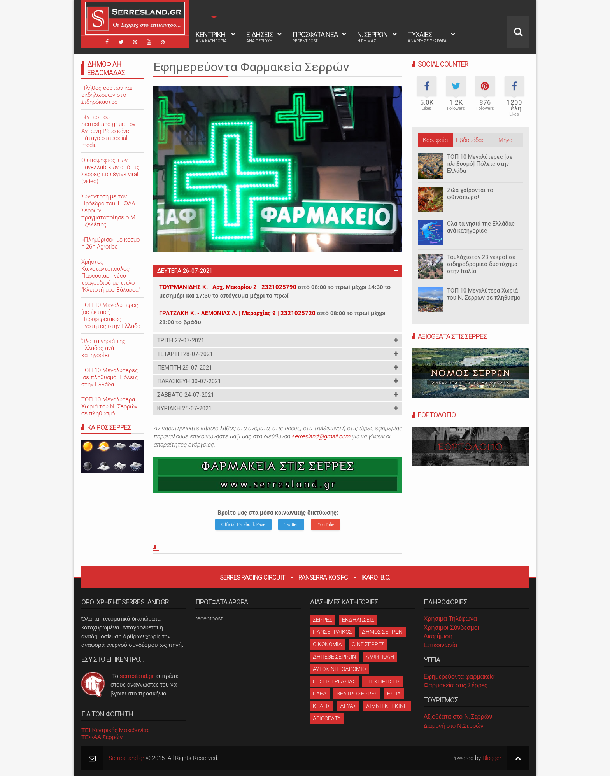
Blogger (491, 758)
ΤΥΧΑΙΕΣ (427, 37)
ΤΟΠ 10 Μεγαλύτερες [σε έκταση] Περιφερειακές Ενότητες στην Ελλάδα (110, 315)
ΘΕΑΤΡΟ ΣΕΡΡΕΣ (357, 693)
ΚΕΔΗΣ (321, 706)
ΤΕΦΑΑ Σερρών (102, 737)
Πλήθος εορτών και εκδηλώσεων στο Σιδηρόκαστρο (107, 94)
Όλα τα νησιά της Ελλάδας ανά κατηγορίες (481, 227)
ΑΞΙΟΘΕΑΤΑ (327, 718)
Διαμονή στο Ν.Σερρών (454, 725)
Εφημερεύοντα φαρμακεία (459, 676)
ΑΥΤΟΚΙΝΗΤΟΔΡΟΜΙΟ (339, 669)
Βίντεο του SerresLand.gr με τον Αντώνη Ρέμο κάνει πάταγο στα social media (108, 131)
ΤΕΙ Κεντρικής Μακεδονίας (115, 730)
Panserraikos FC (323, 577)
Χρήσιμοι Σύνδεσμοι (451, 627)
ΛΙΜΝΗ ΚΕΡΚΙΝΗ (387, 706)
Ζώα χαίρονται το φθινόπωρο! (470, 194)
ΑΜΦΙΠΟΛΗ (380, 656)
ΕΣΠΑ (394, 693)
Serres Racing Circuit (252, 577)
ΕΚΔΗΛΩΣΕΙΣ (358, 620)
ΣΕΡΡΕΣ (322, 620)
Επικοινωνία (440, 645)
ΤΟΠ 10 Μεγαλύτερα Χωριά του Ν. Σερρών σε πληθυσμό (484, 294)
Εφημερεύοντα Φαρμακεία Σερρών (251, 67)
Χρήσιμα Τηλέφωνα (450, 618)
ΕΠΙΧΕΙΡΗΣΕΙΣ (382, 681)
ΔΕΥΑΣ (348, 706)
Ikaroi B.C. (375, 577)
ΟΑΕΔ (320, 693)
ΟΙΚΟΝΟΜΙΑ (327, 644)
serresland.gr (137, 676)
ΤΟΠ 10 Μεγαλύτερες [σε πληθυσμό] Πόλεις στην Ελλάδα (480, 163)
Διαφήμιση (438, 636)
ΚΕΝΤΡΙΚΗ (211, 37)
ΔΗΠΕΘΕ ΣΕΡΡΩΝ (334, 656)
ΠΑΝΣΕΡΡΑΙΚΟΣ (332, 632)
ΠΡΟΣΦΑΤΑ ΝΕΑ (315, 37)
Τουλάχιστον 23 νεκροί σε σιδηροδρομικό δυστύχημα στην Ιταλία (482, 264)
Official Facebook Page (243, 524)
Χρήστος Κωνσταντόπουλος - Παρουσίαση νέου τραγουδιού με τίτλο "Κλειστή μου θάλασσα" (110, 275)
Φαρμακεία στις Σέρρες (455, 685)
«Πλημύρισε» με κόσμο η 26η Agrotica (110, 243)
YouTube (325, 524)
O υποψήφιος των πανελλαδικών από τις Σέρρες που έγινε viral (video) (110, 171)
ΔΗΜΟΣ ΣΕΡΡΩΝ (382, 632)
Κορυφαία (435, 140)
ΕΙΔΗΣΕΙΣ (259, 37)
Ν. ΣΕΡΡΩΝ (372, 37)
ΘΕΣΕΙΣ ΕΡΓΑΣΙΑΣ (334, 681)
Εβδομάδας (470, 140)
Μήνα (505, 140)
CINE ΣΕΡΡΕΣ (368, 644)
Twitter (291, 524)
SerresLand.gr (126, 758)
